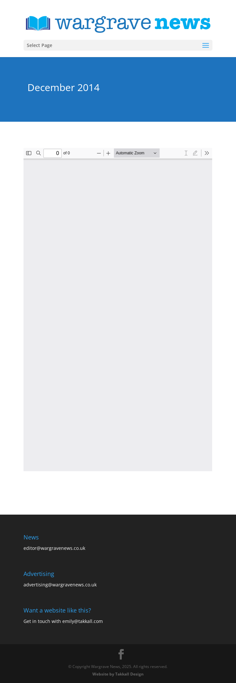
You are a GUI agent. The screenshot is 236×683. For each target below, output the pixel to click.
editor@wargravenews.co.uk (54, 548)
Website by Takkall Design (118, 674)
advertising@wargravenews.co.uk (60, 585)
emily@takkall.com (82, 621)
